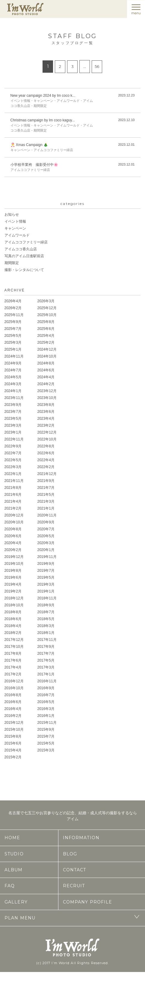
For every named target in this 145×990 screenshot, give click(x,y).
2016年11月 (47, 681)
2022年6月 (46, 453)
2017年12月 (14, 640)
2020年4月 (13, 543)
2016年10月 (14, 688)
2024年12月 (47, 349)
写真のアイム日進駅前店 (24, 256)
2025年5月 (13, 336)
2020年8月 (13, 529)
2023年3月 (13, 425)
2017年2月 (13, 674)
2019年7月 (46, 570)
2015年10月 (14, 729)
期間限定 (11, 263)
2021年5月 (46, 494)
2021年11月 (14, 481)
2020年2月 (13, 550)
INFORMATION (81, 837)
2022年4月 (46, 460)
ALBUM (13, 870)
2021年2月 (13, 508)
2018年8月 (13, 612)
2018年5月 (46, 619)
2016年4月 (13, 709)
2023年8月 (46, 405)
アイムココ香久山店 (20, 249)
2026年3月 (46, 301)
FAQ (9, 885)
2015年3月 (46, 750)
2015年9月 (46, 729)
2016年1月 (46, 716)
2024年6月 (46, 370)
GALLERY (16, 902)
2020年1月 (46, 550)
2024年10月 (47, 356)
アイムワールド (17, 235)
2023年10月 (47, 398)
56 (97, 66)
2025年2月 (46, 342)
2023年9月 (13, 405)
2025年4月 (46, 336)
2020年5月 (46, 536)
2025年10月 (47, 315)
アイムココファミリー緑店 (26, 242)
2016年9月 (46, 688)
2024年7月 (13, 370)
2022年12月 (47, 432)
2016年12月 (14, 681)
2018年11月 (47, 598)
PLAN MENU (19, 918)
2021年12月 (47, 474)
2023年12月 (47, 391)
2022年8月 (46, 446)
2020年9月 (46, 522)
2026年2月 (13, 308)
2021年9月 (46, 481)
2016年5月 (46, 702)
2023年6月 (46, 412)
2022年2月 (46, 467)
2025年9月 (13, 322)
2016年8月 (13, 695)
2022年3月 (13, 467)
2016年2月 (13, 716)
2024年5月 (13, 377)
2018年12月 (14, 598)
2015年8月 (13, 736)
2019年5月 (46, 577)
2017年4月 (13, 667)
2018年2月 (13, 633)
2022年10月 (47, 439)
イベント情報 (15, 221)
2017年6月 (13, 660)
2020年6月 (13, 536)
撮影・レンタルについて (24, 270)
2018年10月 (14, 605)
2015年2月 (13, 757)
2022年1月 (13, 474)
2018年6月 (13, 619)
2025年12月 (47, 308)
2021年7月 (46, 488)
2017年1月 (46, 674)
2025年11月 (14, 315)
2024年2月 (46, 384)
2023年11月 (14, 398)
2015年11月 (47, 722)
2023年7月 (13, 412)
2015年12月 (14, 722)
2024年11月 (14, 356)
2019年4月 (13, 584)
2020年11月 (47, 515)
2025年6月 (46, 329)
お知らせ (11, 214)
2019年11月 (47, 557)
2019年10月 (14, 564)
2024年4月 (46, 377)
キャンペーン (15, 228)
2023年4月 (46, 418)
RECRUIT (74, 885)
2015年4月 (13, 750)
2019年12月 (14, 557)
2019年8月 (13, 570)
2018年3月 (46, 626)
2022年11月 (14, 439)
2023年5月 (13, 418)
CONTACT (74, 870)
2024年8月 (46, 363)
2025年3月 (13, 342)
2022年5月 (13, 460)
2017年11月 (47, 640)
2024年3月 (13, 384)
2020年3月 (46, 543)
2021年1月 (46, 508)
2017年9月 (46, 646)
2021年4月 (13, 501)
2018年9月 (46, 605)
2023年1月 (13, 432)
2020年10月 (14, 522)
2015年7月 (46, 736)
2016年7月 (46, 695)
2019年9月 (46, 564)
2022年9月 (13, 446)
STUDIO (14, 854)
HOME (12, 837)
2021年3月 (46, 501)
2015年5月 (46, 743)
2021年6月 (13, 494)
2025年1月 (13, 349)
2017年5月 (46, 660)
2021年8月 (13, 488)
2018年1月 (46, 633)
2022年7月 (13, 453)
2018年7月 (46, 612)
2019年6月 (13, 577)
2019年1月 (46, 591)
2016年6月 (13, 702)
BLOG (70, 854)
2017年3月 (46, 667)
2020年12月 (14, 515)
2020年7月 (46, 529)
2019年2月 (13, 591)
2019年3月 (46, 584)
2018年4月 (13, 626)
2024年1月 (13, 391)
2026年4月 (13, 301)
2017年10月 (14, 646)
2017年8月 (13, 653)
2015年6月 (13, 743)
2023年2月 (46, 425)
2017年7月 (46, 653)
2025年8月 (46, 322)
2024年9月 (13, 363)
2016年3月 (46, 709)
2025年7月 (13, 329)
